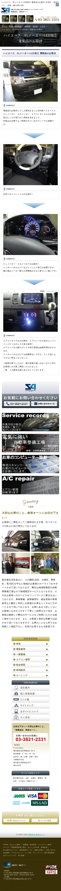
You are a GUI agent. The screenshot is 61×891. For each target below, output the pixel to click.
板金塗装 (20, 664)
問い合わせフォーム (17, 820)
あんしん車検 (15, 844)
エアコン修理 (23, 659)
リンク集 (28, 853)
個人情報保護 (49, 853)
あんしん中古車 (33, 847)
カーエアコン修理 (44, 844)
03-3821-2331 (34, 815)
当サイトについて (9, 855)
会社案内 (6, 853)
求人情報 (21, 855)
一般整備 (20, 654)
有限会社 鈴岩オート (36, 834)
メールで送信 (45, 820)
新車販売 (44, 847)
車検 (18, 643)
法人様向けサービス (10, 850)
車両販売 (20, 670)
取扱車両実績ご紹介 (18, 847)
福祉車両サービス (26, 850)
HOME (5, 844)
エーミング (22, 675)
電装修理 (20, 649)
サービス (6, 847)
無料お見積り (39, 850)
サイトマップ (38, 853)
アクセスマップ (17, 853)
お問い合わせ (51, 850)
